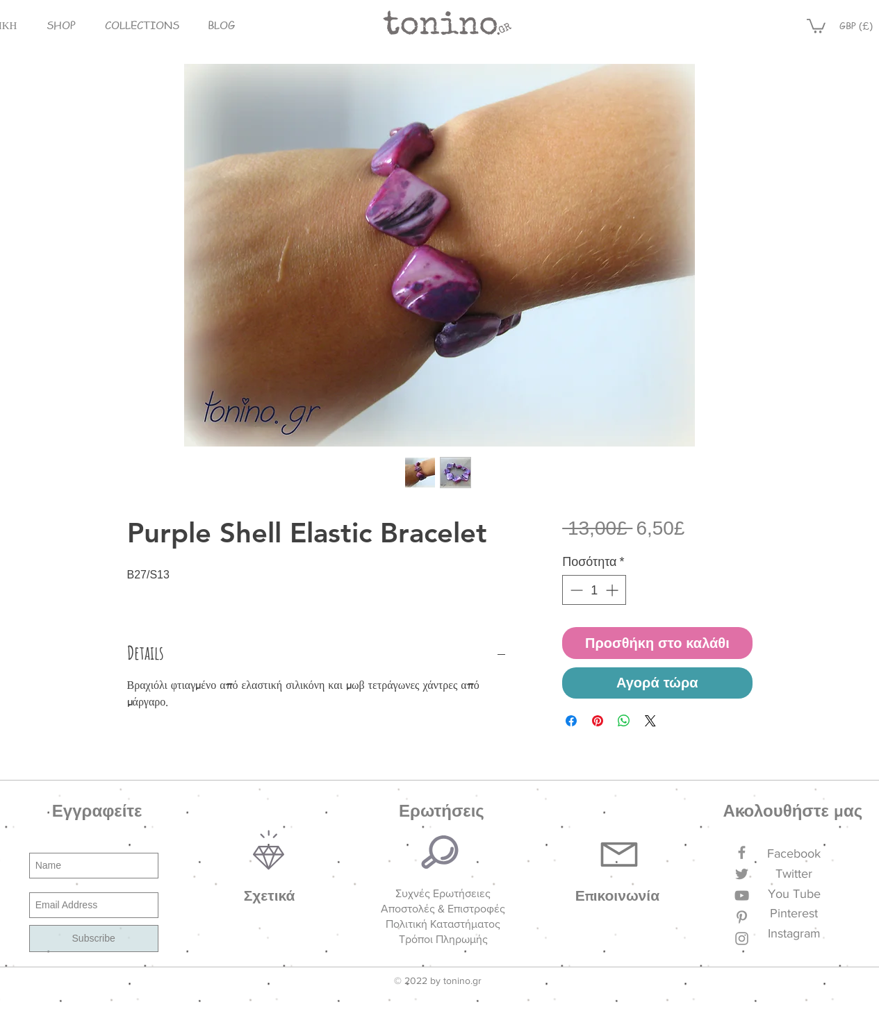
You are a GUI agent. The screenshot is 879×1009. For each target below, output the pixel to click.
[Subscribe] (93, 938)
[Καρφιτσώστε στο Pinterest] (597, 720)
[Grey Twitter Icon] (741, 874)
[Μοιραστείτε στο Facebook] (571, 720)
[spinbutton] (594, 590)
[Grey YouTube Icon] (741, 895)
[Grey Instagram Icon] (741, 938)
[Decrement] (575, 590)
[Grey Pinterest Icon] (741, 917)
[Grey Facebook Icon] (741, 852)
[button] (61, 25)
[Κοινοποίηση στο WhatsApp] (624, 720)
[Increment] (613, 590)
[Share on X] (650, 720)
